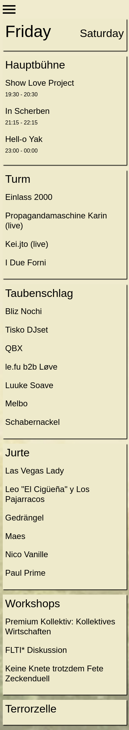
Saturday (102, 33)
